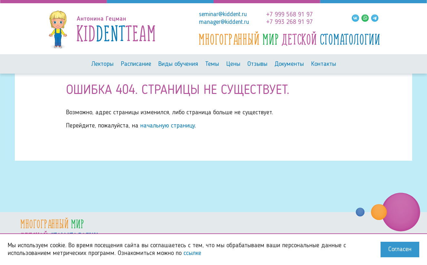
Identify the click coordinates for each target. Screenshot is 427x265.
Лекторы (102, 64)
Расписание (136, 64)
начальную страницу (167, 126)
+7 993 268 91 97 (289, 22)
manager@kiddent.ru (224, 22)
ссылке (192, 253)
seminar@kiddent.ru (223, 14)
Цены (233, 64)
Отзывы (257, 64)
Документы (289, 64)
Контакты (323, 64)
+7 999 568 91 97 (289, 15)
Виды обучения (178, 64)
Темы (212, 64)
